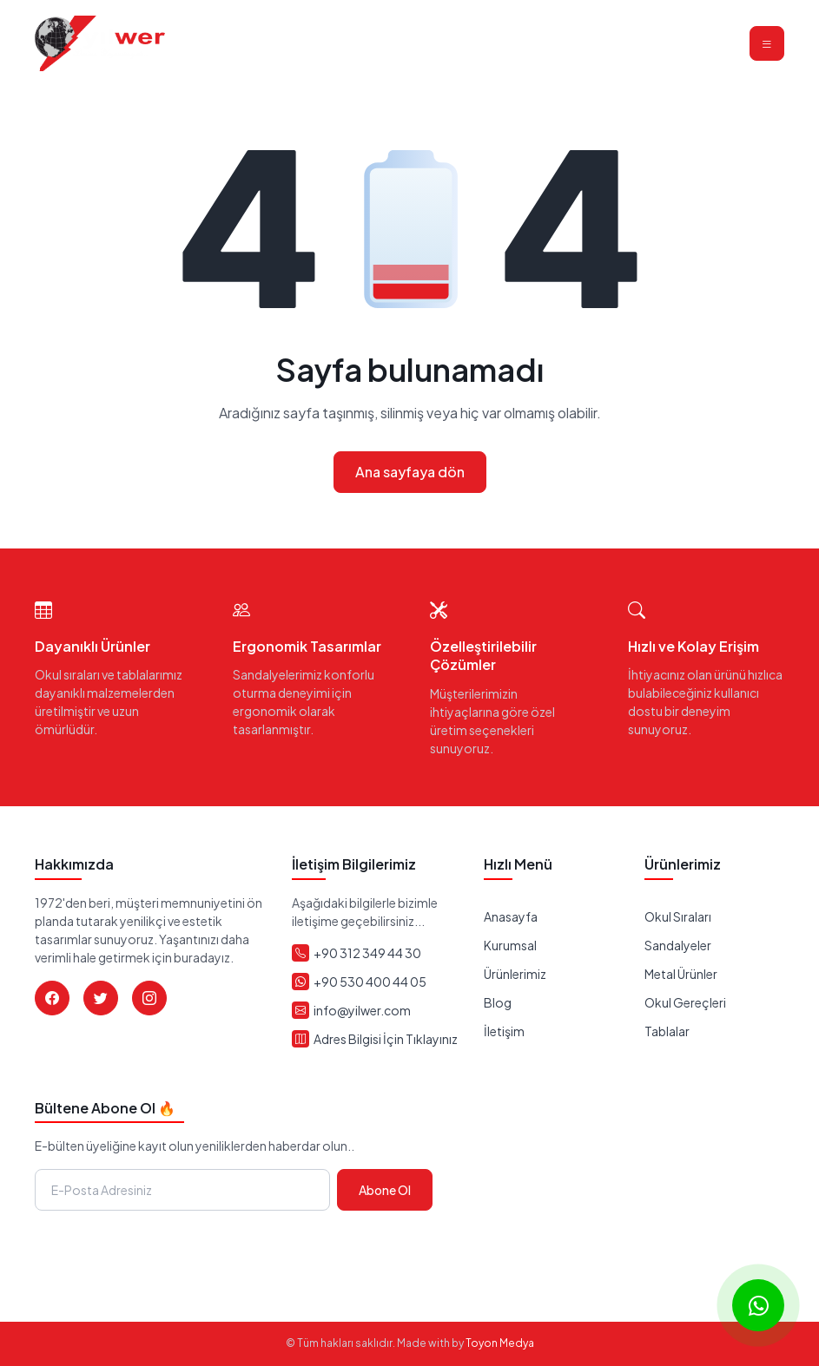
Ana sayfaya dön (410, 472)
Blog (498, 1002)
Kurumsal (510, 945)
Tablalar (667, 1031)
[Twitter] (100, 998)
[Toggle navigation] (767, 43)
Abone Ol (385, 1190)
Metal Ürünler (680, 974)
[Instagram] (149, 998)
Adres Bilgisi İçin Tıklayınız (386, 1039)
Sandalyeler (677, 945)
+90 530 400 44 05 (370, 981)
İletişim (504, 1031)
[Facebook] (52, 998)
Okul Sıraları (677, 916)
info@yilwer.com (362, 1010)
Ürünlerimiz (515, 974)
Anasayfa (511, 916)
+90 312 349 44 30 (367, 953)
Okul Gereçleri (685, 1002)
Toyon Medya (500, 1343)
